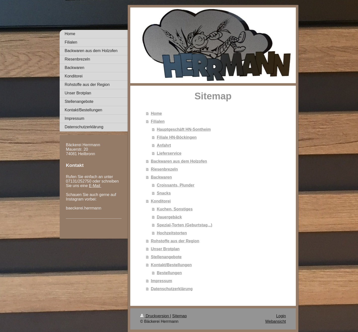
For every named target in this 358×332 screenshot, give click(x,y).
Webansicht (275, 321)
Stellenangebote (166, 257)
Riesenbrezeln (164, 169)
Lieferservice (169, 153)
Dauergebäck (169, 217)
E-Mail (95, 186)
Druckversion (155, 316)
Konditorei (161, 201)
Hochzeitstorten (172, 233)
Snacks (164, 193)
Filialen (158, 121)
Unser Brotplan (165, 249)
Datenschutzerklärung (172, 289)
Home (156, 113)
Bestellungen (169, 273)
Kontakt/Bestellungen (171, 265)
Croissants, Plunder (175, 185)
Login (281, 316)
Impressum (161, 281)
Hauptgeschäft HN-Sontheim (184, 129)
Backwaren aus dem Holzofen (179, 161)
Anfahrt (164, 145)
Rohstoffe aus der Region (175, 241)
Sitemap (179, 316)
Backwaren (161, 177)
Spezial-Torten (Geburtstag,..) (184, 225)
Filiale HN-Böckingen (177, 137)
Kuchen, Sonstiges (175, 209)
